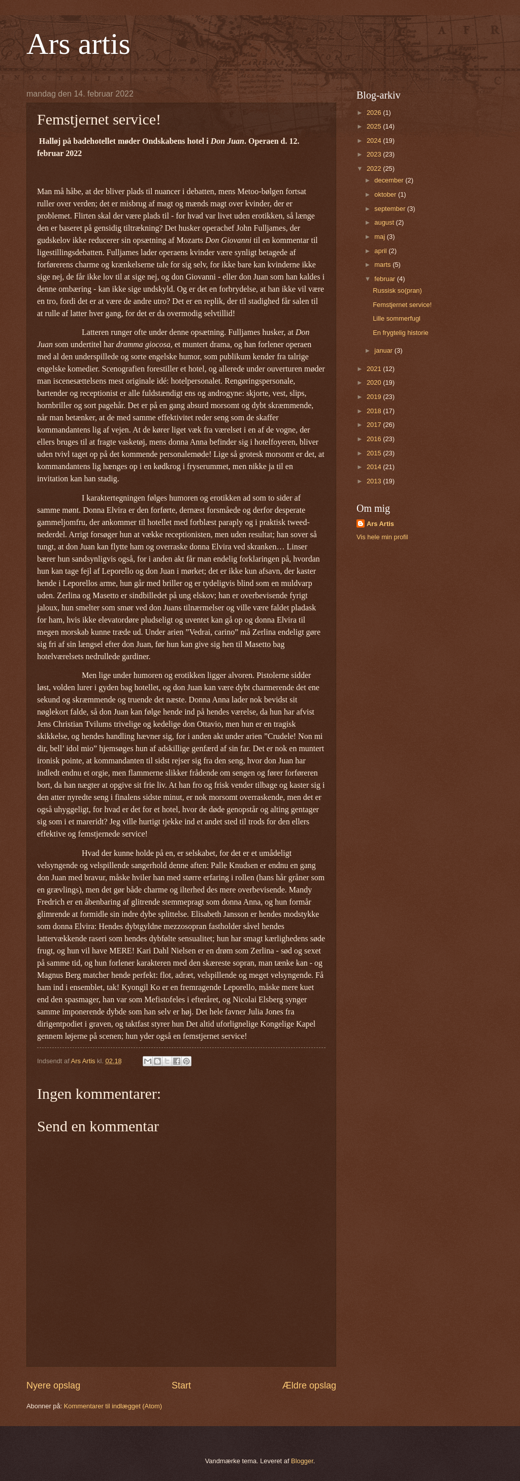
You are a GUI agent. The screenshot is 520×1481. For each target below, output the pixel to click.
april (381, 251)
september (390, 208)
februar (385, 279)
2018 (375, 411)
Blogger (302, 1461)
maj (380, 236)
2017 (375, 424)
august (385, 222)
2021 (375, 369)
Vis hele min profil (382, 537)
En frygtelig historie (401, 332)
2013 (375, 481)
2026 (375, 112)
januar (384, 350)
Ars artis (78, 43)
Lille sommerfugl (396, 318)
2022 (375, 168)
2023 (375, 154)
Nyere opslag (53, 1385)
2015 (375, 453)
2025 (375, 126)
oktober (386, 194)
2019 (375, 396)
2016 (375, 439)
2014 (375, 467)
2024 (375, 140)
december (389, 180)
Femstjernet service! (402, 304)
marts (383, 264)
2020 (375, 382)
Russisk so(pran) (397, 290)
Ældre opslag (309, 1385)
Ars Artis (380, 524)
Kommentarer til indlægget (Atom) (113, 1406)
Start (181, 1385)
